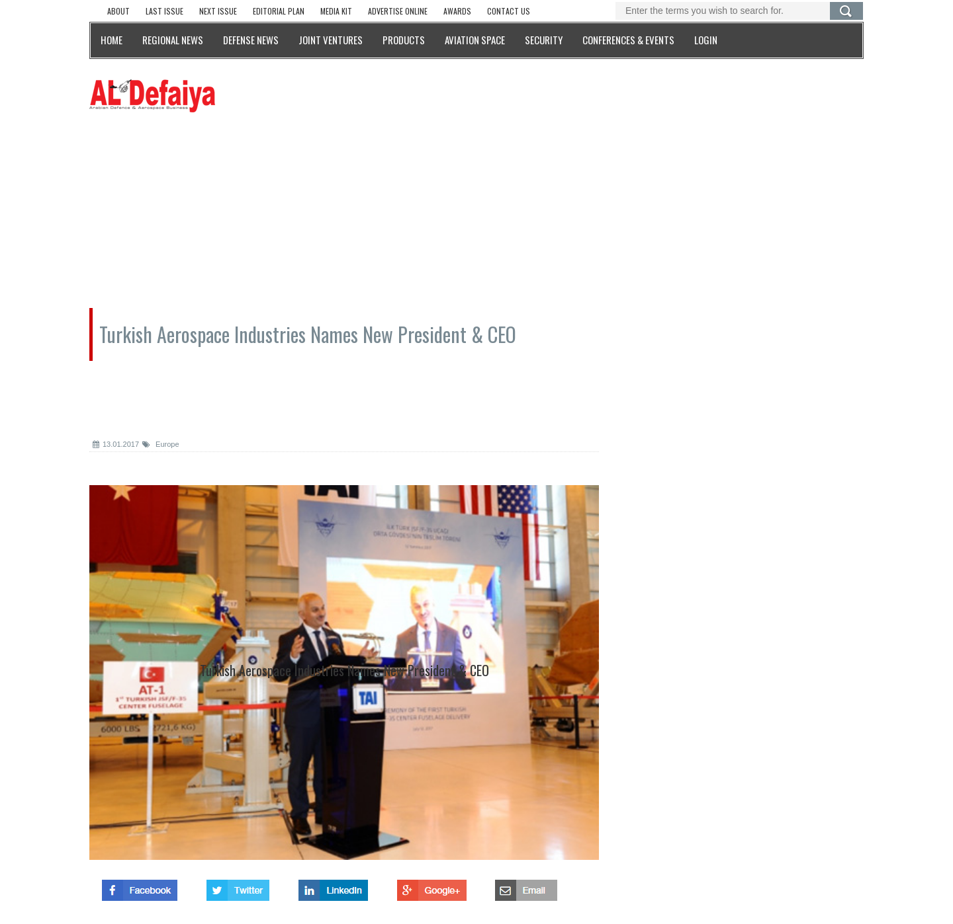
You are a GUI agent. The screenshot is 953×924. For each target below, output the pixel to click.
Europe (160, 444)
